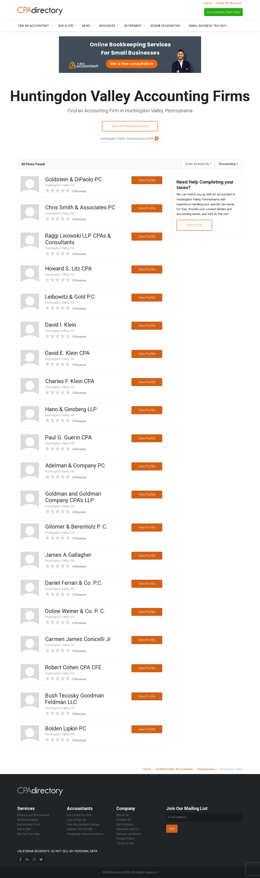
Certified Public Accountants (174, 769)
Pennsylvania (205, 769)
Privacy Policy (125, 838)
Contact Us (123, 820)
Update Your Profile (80, 829)
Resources (107, 26)
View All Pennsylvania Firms (130, 126)
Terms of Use (125, 843)
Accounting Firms (28, 824)
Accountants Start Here (223, 12)
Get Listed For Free (79, 815)
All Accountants (27, 820)
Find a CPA (194, 233)
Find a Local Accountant (33, 815)
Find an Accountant (33, 26)
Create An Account (228, 3)
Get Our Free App (28, 834)
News (86, 26)
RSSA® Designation (165, 26)
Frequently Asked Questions (85, 834)
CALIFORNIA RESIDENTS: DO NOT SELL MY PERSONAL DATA (57, 851)
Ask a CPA (65, 26)
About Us (122, 815)
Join (172, 828)
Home (147, 769)
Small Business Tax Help (207, 26)
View (146, 181)
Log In (208, 3)
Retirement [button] (133, 26)
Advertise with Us (127, 829)
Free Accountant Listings (83, 824)
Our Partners (124, 824)
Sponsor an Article (128, 834)
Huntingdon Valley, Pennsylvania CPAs (130, 139)
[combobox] (198, 165)
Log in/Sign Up (76, 820)
